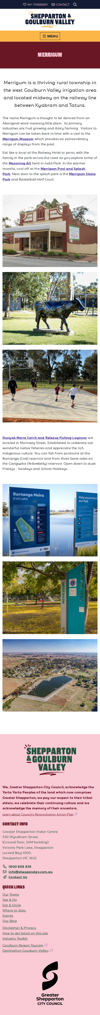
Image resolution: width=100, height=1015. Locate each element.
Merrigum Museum (18, 138)
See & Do (9, 899)
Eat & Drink (11, 905)
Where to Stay (14, 910)
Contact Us (18, 876)
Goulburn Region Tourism (22, 945)
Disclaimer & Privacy (19, 927)
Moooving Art (20, 162)
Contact (60, 4)
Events (7, 915)
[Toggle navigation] (50, 36)
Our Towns (10, 894)
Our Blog (9, 920)
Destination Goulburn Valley (25, 950)
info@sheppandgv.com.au (30, 871)
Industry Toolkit (15, 938)
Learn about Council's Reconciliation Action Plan (38, 814)
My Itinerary (35, 4)
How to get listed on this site (25, 933)
